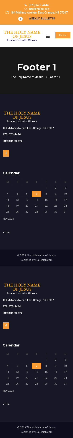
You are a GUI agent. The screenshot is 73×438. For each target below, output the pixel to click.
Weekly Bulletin (42, 18)
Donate (62, 35)
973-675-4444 (12, 134)
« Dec (6, 232)
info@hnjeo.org (12, 140)
